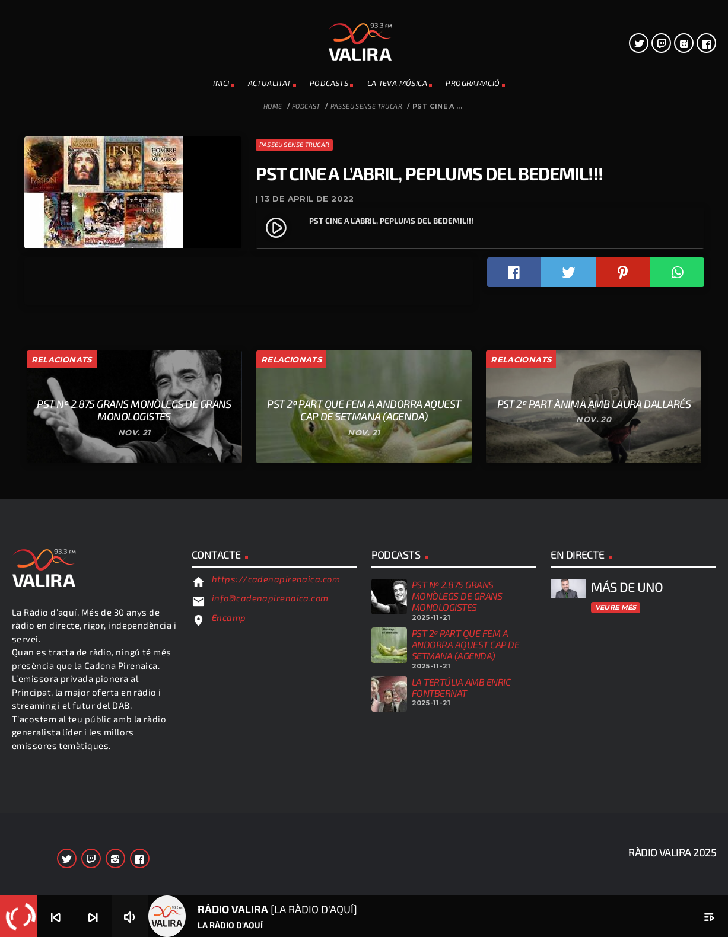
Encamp (229, 833)
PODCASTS (329, 83)
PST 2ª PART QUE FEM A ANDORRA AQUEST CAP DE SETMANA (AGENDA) (466, 860)
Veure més (616, 823)
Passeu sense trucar (366, 106)
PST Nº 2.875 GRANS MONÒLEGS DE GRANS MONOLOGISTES (457, 812)
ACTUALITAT (269, 83)
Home (272, 106)
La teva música (397, 83)
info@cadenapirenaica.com (270, 814)
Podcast (306, 106)
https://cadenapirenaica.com (276, 794)
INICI (221, 83)
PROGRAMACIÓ (473, 83)
